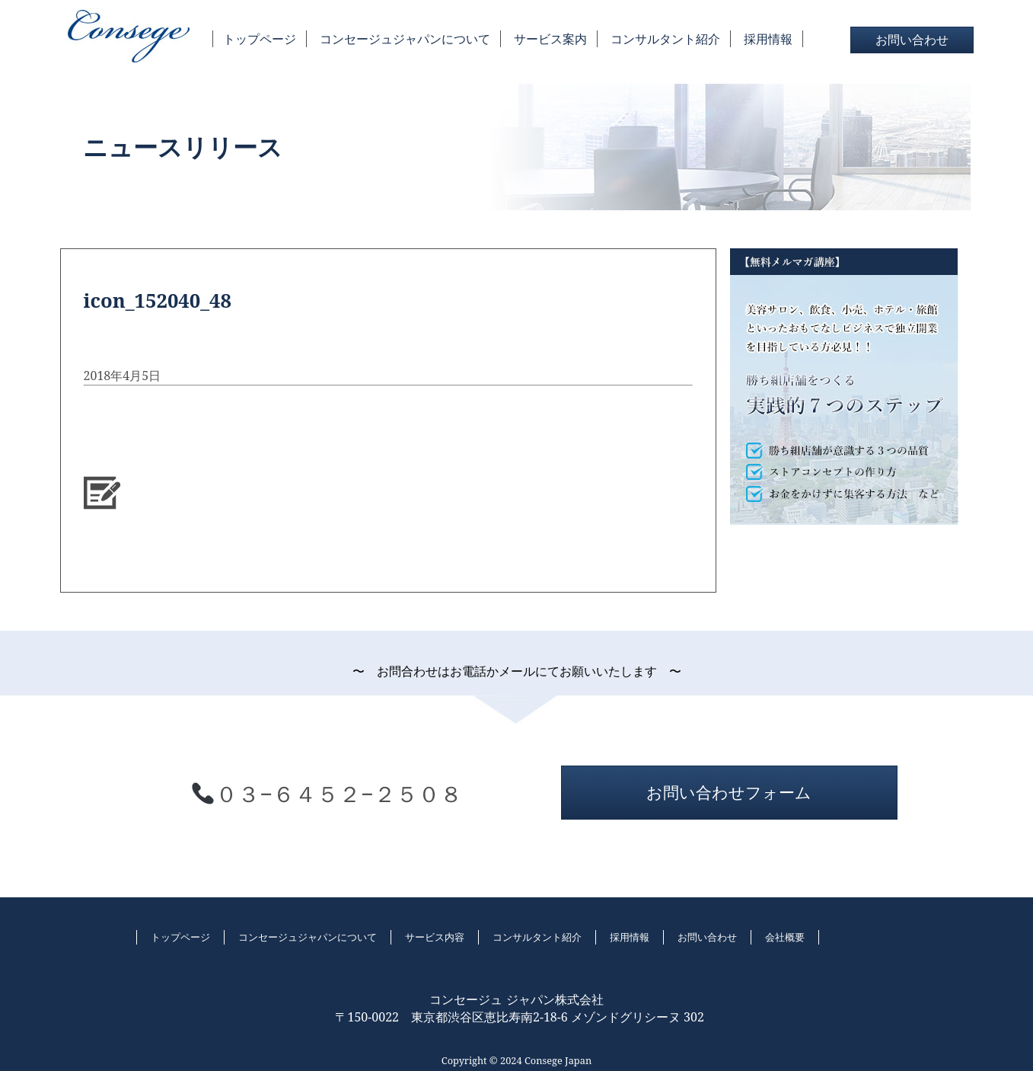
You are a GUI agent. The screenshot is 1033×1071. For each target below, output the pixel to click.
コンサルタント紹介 (665, 38)
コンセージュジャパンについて (405, 38)
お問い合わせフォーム (728, 792)
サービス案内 (550, 38)
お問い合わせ (912, 39)
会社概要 (785, 937)
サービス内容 (434, 937)
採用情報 (768, 38)
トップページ (259, 38)
